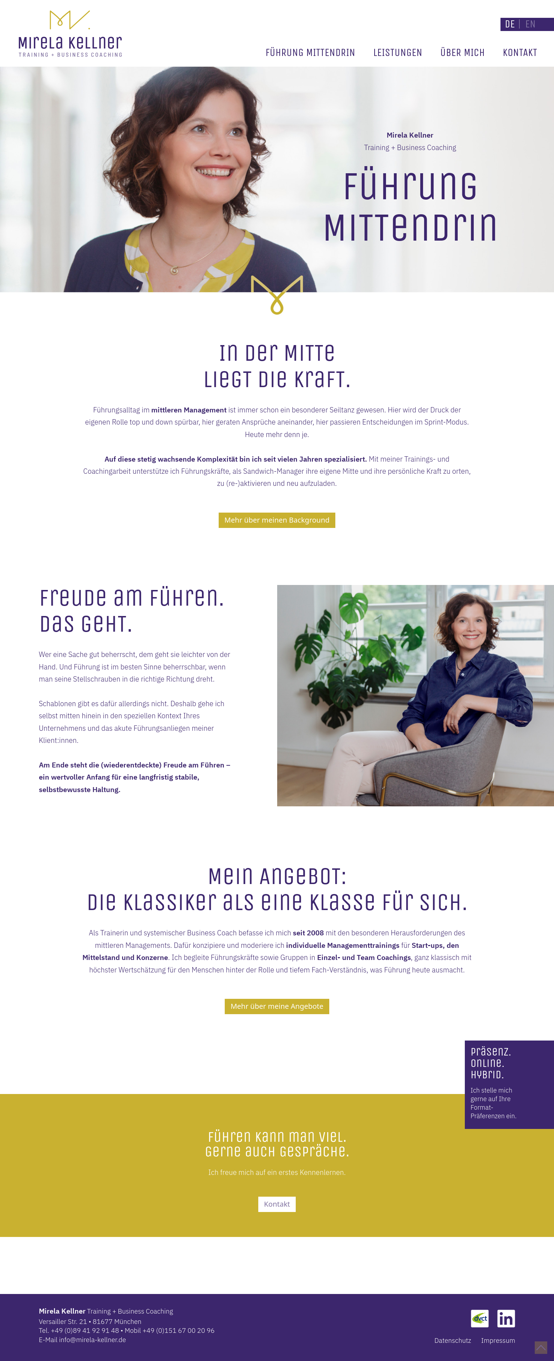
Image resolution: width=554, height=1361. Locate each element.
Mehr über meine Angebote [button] (276, 1006)
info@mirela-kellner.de (92, 1339)
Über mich (462, 52)
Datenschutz (452, 1340)
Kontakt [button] (277, 1204)
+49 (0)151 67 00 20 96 (178, 1330)
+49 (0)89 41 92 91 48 (85, 1330)
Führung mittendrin (310, 52)
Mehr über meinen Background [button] (277, 520)
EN (530, 24)
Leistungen (397, 52)
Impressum (498, 1340)
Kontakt (520, 52)
